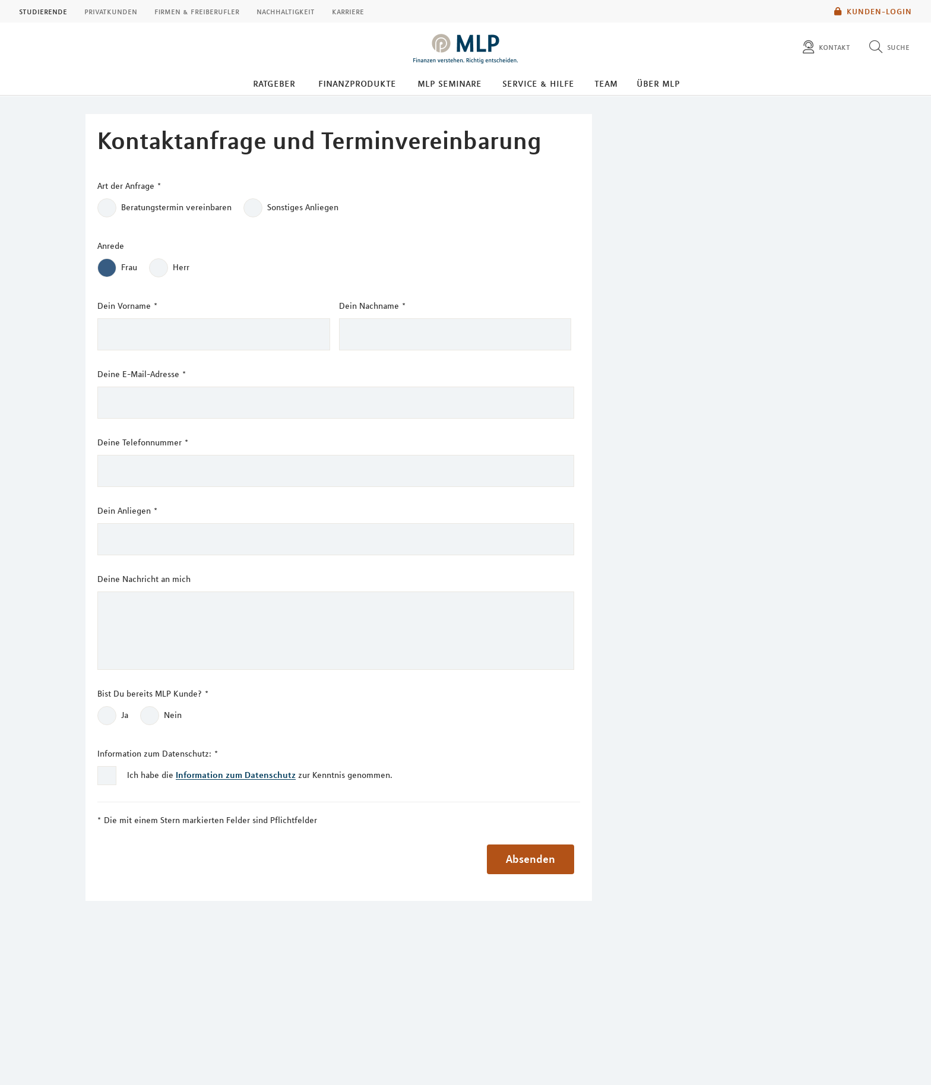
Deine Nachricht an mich (144, 579)
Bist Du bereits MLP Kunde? (152, 694)
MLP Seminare (449, 83)
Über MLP (658, 83)
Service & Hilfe (538, 83)
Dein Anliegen (127, 511)
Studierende (43, 11)
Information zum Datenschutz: (157, 754)
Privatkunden (110, 11)
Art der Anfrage (129, 186)
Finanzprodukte (357, 83)
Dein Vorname (127, 306)
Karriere (348, 11)
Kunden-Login (873, 11)
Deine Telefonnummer (142, 443)
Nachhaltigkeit (285, 11)
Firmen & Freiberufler (196, 11)
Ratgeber (274, 83)
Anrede (110, 246)
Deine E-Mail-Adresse (141, 374)
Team (606, 83)
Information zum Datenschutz (236, 775)
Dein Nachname (372, 306)
